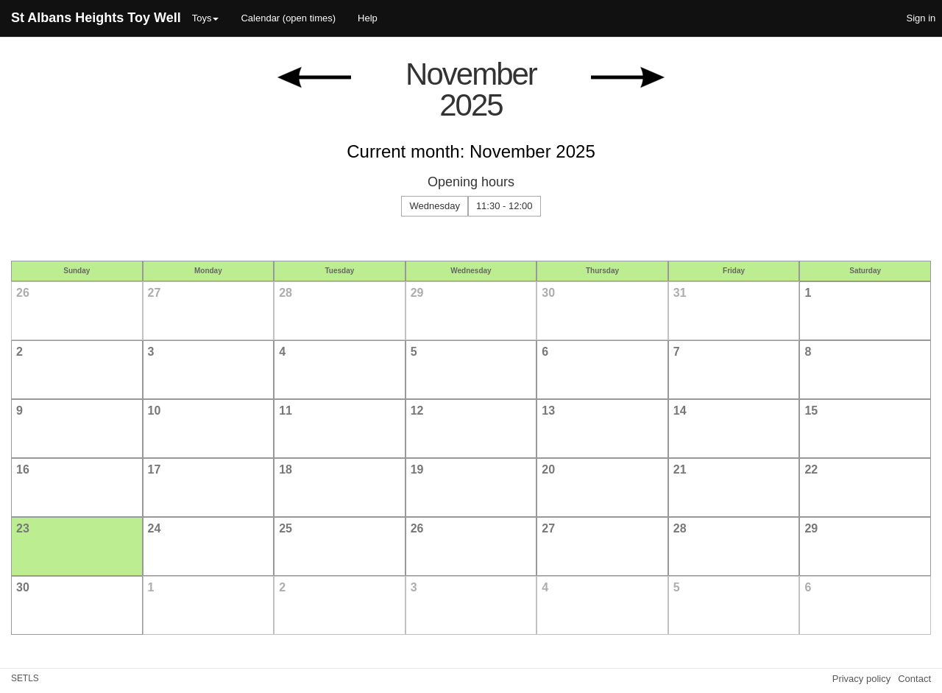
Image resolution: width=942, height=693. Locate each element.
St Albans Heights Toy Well (96, 17)
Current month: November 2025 (471, 151)
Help (368, 18)
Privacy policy (861, 678)
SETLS (25, 678)
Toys (205, 18)
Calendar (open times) (288, 18)
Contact (914, 678)
